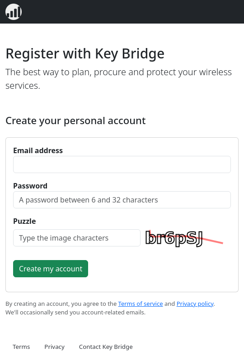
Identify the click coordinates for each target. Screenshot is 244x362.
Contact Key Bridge (106, 347)
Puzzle (24, 221)
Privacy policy (195, 303)
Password (30, 186)
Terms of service (140, 303)
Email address (38, 150)
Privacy (54, 347)
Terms (21, 347)
